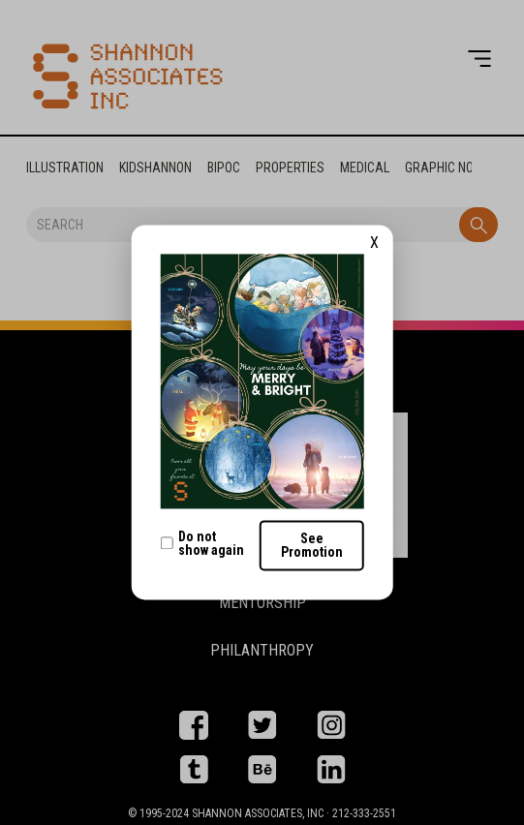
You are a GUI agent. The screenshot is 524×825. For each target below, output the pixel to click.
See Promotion (312, 546)
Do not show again (202, 543)
